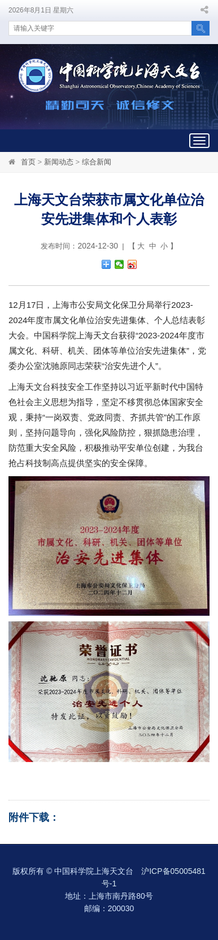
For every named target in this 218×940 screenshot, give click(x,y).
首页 (28, 162)
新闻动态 (58, 162)
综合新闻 (96, 162)
